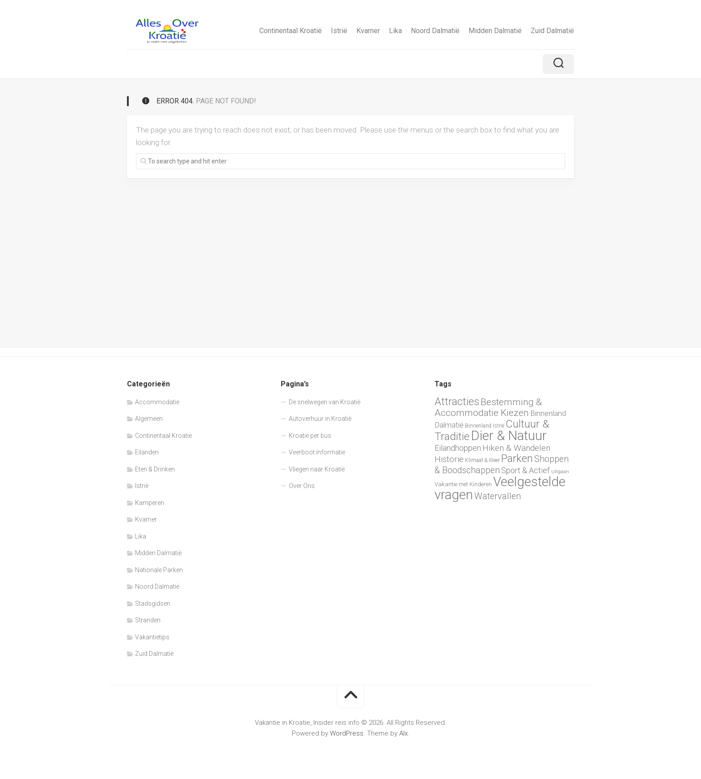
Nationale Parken (159, 570)
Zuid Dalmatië (552, 30)
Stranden (147, 620)
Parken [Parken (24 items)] (517, 458)
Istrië (339, 30)
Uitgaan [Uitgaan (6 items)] (560, 472)
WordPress (346, 733)
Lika (395, 30)
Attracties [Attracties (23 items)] (457, 401)
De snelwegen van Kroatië (324, 402)
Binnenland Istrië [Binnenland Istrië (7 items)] (484, 426)
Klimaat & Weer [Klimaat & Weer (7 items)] (482, 460)
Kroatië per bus (310, 435)
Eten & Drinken (155, 469)
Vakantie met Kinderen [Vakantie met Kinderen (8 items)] (463, 484)
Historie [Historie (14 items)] (449, 459)
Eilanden (147, 452)
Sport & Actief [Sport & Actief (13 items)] (525, 470)
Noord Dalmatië (435, 30)
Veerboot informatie (317, 452)
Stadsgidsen (152, 603)
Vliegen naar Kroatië (317, 469)
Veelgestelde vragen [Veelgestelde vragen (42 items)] (500, 488)
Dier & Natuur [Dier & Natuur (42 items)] (509, 435)
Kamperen (149, 502)
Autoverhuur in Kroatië (320, 418)
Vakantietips (152, 637)
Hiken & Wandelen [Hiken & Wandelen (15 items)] (516, 448)
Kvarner (368, 30)
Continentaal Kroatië (290, 30)
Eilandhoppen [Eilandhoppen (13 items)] (458, 448)
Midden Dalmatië (495, 30)
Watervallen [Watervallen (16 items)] (497, 496)
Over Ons (302, 485)
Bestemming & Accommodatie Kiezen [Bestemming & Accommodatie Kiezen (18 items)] (488, 408)
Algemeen (149, 418)
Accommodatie (157, 402)
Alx (403, 733)
